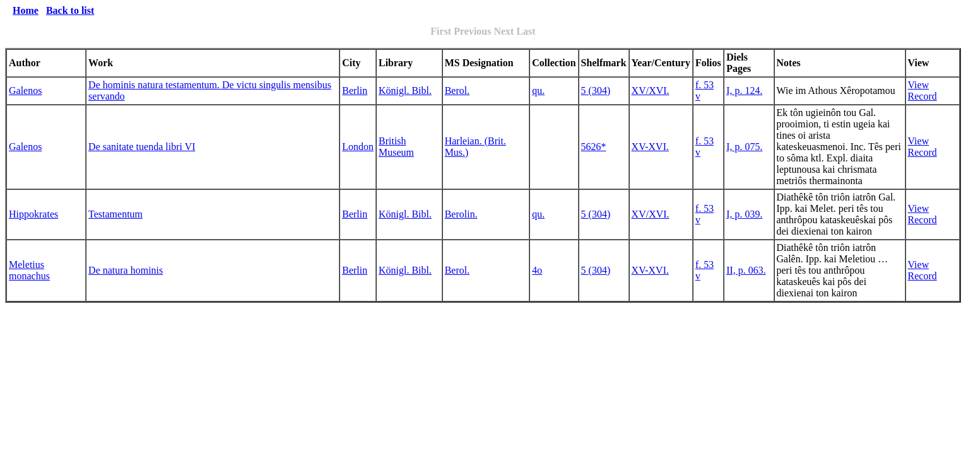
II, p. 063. (746, 270)
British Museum (396, 147)
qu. (538, 90)
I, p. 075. (744, 146)
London (358, 146)
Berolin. (461, 214)
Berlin (354, 90)
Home (25, 10)
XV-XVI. (650, 146)
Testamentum (115, 214)
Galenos (25, 90)
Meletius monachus (29, 270)
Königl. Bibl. (405, 90)
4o (537, 270)
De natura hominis (125, 270)
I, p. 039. (744, 214)
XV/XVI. (650, 90)
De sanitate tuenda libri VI (141, 146)
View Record (922, 90)
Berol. (457, 90)
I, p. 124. (744, 90)
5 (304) (596, 90)
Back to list (70, 10)
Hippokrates (33, 214)
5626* (593, 146)
